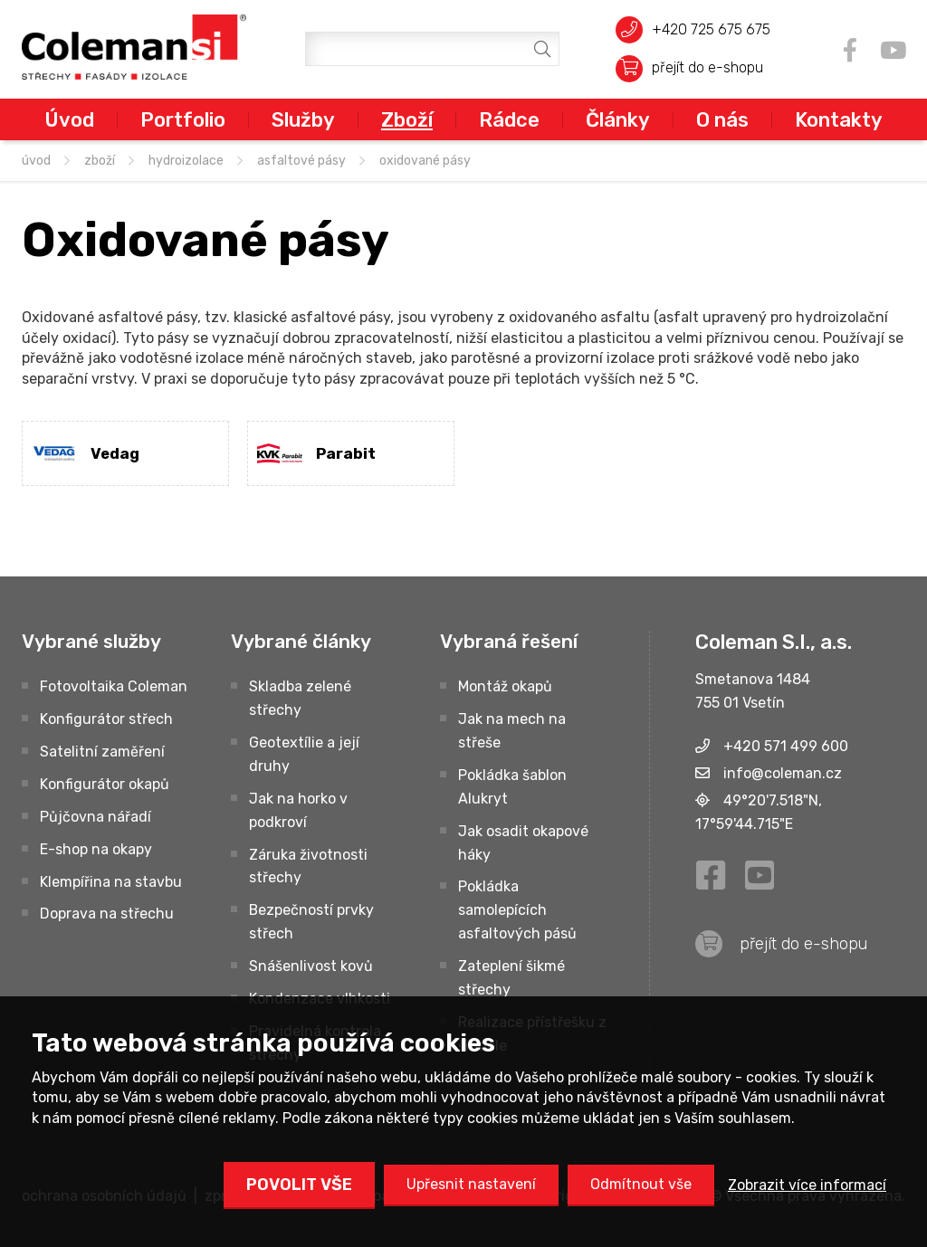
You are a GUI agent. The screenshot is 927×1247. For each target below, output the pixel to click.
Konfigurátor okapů (104, 784)
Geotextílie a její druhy (304, 754)
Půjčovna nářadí (95, 816)
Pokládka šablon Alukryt (512, 786)
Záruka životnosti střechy (308, 866)
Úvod (69, 119)
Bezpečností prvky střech (311, 921)
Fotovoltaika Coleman (113, 686)
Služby (303, 119)
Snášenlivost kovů (311, 966)
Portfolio (182, 119)
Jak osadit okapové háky (523, 843)
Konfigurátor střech (106, 719)
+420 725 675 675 (711, 29)
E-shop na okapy (96, 849)
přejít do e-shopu (707, 67)
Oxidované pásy (425, 160)
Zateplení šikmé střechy (511, 977)
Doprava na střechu (107, 913)
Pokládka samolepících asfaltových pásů (517, 910)
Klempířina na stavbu (111, 881)
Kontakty (839, 119)
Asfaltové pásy (301, 160)
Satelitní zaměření (102, 751)
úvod (36, 160)
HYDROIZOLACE (186, 160)
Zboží (407, 119)
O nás (722, 119)
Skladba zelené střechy (300, 698)
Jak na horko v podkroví (298, 810)
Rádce (509, 119)
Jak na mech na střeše (512, 730)
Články (618, 119)
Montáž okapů (505, 686)
